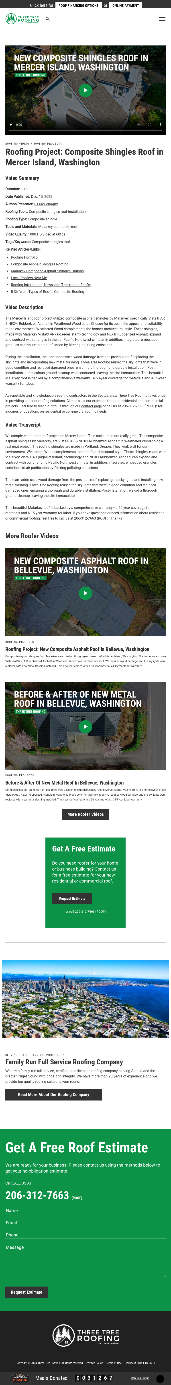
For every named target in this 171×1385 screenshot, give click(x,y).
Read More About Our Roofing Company (53, 1094)
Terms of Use (114, 1363)
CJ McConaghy (46, 204)
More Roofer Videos (85, 814)
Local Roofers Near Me (29, 278)
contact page (91, 406)
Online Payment (125, 6)
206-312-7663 (43, 1195)
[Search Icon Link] (47, 20)
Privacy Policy (94, 1363)
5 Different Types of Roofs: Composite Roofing (47, 292)
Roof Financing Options (79, 6)
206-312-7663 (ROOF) (90, 911)
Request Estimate (72, 898)
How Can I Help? (140, 1378)
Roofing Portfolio (24, 257)
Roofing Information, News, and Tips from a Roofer (51, 285)
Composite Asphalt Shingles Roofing (39, 264)
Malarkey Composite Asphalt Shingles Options (47, 271)
